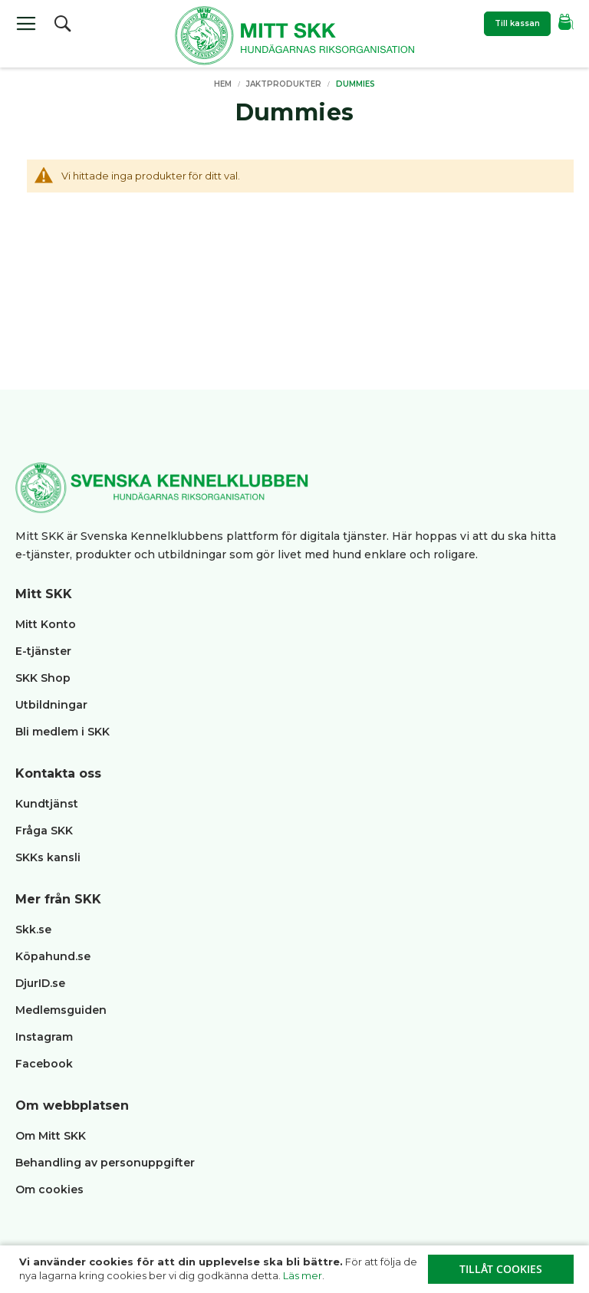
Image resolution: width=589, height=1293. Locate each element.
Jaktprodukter (285, 84)
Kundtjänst (46, 804)
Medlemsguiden (62, 1010)
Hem (224, 84)
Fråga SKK (44, 830)
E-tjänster (43, 651)
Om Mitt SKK (50, 1136)
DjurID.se (40, 983)
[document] (296, 1269)
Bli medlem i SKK (62, 732)
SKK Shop (43, 678)
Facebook (44, 1064)
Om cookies (49, 1189)
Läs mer (302, 1275)
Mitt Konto (45, 624)
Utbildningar (51, 705)
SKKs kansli (48, 857)
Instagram (44, 1037)
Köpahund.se (52, 956)
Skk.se (33, 929)
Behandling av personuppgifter (105, 1163)
